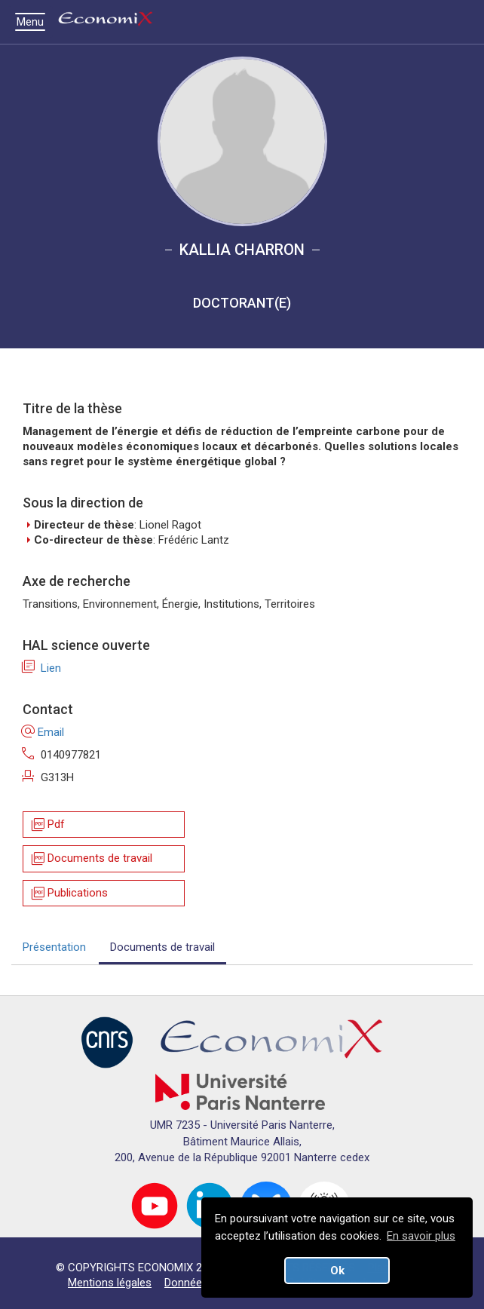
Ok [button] (337, 1270)
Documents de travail (90, 859)
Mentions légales (110, 1282)
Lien (42, 668)
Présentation (54, 947)
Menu (34, 22)
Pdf (47, 824)
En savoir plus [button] (421, 1236)
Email (43, 732)
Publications (68, 893)
